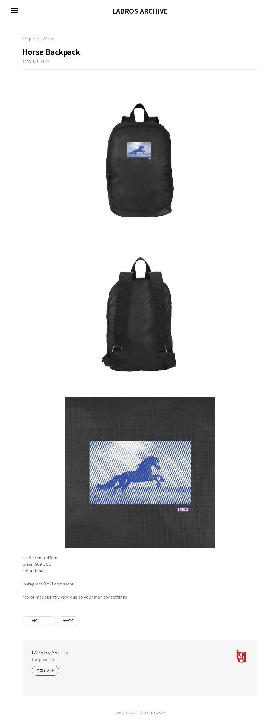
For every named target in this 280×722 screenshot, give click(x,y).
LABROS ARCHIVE (140, 11)
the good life (43, 659)
